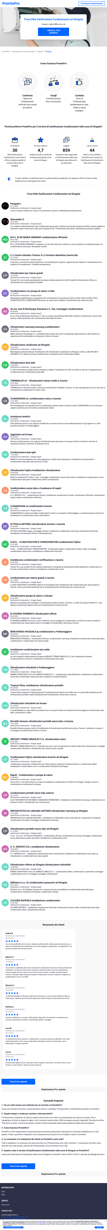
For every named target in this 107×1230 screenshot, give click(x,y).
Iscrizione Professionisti (92, 3)
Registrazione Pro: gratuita (53, 1089)
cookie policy (41, 1222)
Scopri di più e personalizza (13, 1227)
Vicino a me (5, 1205)
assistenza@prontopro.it (10, 1215)
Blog (3, 1195)
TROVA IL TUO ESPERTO (53, 31)
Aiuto (3, 1192)
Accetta (99, 1227)
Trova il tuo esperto (18, 1081)
